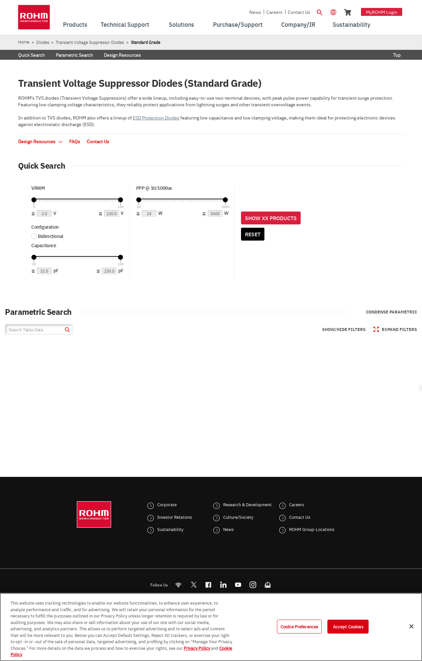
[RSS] (178, 584)
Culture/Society (238, 517)
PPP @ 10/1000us (154, 188)
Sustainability (170, 529)
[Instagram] (253, 584)
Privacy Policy (197, 648)
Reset (252, 234)
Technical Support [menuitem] (125, 24)
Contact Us (299, 12)
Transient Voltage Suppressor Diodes (90, 42)
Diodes (42, 42)
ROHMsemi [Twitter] (193, 584)
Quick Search (31, 54)
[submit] (66, 330)
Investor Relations (174, 517)
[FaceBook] (208, 584)
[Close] (411, 626)
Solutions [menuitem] (181, 24)
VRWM (38, 188)
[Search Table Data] (39, 329)
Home (23, 42)
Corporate (167, 504)
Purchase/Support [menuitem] (238, 24)
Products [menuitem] (75, 24)
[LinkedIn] (223, 584)
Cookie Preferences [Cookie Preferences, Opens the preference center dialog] (299, 626)
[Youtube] (238, 584)
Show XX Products (271, 217)
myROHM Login (381, 12)
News (255, 12)
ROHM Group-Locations (311, 529)
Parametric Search (74, 54)
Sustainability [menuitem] (351, 24)
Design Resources (122, 54)
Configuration (45, 227)
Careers (274, 12)
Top (397, 54)
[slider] (33, 199)
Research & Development (247, 504)
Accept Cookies (348, 626)
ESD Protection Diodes (156, 117)
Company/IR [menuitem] (298, 24)
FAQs (74, 141)
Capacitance (43, 245)
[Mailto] (268, 584)
